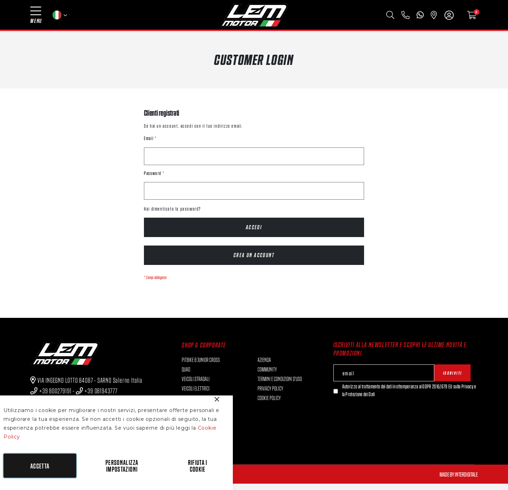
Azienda (264, 365)
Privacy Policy (270, 394)
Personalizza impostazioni (121, 465)
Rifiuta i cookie (197, 465)
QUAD (186, 375)
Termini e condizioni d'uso (280, 384)
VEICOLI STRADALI (196, 384)
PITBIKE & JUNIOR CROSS (201, 365)
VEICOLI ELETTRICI (196, 394)
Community (267, 375)
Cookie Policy (269, 403)
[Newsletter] (335, 397)
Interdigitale (466, 480)
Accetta (39, 466)
